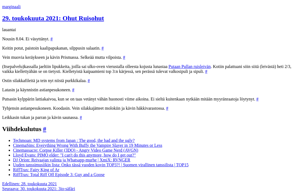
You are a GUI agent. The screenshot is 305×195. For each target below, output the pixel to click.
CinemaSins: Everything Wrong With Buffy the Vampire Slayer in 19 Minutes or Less (87, 145)
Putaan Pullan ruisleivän (190, 66)
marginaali (11, 6)
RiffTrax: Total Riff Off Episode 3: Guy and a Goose (59, 174)
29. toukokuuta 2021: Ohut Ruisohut (53, 18)
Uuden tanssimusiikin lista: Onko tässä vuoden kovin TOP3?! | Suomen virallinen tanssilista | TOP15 (100, 164)
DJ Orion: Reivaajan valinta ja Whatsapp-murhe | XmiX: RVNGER (71, 160)
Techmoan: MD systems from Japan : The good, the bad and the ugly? (74, 140)
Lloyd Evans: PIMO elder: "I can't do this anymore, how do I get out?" (74, 155)
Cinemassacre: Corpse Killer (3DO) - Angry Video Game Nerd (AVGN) (75, 150)
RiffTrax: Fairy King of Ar (36, 169)
